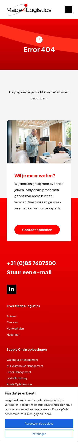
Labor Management (19, 372)
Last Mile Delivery (17, 378)
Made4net (13, 334)
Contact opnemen (37, 230)
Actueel (11, 316)
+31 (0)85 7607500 (31, 263)
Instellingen (39, 433)
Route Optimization (19, 384)
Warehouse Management (22, 359)
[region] (39, 414)
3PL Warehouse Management (25, 365)
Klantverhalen (15, 328)
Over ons (12, 322)
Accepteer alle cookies (39, 423)
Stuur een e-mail (29, 272)
